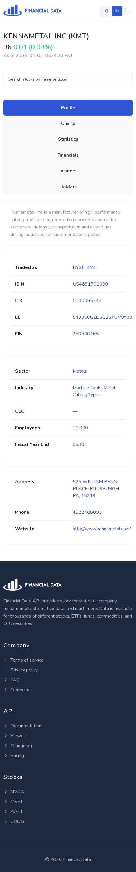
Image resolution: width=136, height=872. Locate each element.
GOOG (13, 821)
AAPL (13, 811)
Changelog (17, 745)
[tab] (68, 108)
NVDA (13, 791)
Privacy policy (20, 670)
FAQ (11, 680)
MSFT (13, 801)
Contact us (17, 690)
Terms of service (23, 660)
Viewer (14, 736)
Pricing (13, 755)
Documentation (22, 726)
